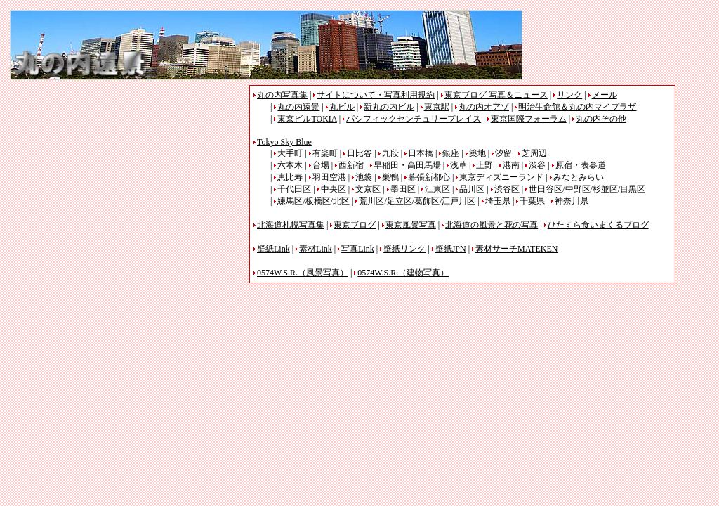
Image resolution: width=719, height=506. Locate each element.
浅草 (458, 165)
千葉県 (532, 201)
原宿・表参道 (580, 165)
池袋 (363, 177)
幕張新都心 (429, 177)
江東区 (437, 189)
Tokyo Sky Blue (284, 142)
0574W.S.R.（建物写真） (403, 273)
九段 (390, 153)
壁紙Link (273, 249)
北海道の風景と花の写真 (491, 225)
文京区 (368, 189)
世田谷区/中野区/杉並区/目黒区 (587, 189)
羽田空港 (329, 177)
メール (604, 95)
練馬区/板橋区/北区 (313, 201)
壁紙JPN (450, 249)
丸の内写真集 (282, 95)
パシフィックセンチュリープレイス (413, 119)
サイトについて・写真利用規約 (376, 95)
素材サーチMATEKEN (516, 249)
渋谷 (537, 165)
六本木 (290, 165)
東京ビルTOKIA (306, 119)
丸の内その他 (601, 119)
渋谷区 (507, 189)
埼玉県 (497, 201)
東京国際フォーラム (529, 119)
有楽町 (325, 153)
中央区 (333, 189)
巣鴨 (390, 177)
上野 (484, 165)
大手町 (290, 153)
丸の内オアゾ (484, 107)
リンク (569, 95)
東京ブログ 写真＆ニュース (496, 95)
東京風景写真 (410, 225)
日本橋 (420, 153)
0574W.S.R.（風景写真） (302, 273)
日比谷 (359, 153)
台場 (320, 165)
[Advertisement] (128, 183)
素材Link (315, 249)
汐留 (503, 153)
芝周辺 (534, 153)
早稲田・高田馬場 (407, 165)
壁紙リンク (404, 249)
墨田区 (403, 189)
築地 (477, 153)
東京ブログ (355, 225)
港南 (511, 165)
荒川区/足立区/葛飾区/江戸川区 (417, 201)
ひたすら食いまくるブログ (598, 225)
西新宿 (351, 165)
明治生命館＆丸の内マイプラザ (577, 107)
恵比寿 (290, 177)
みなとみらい (578, 177)
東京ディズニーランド (501, 177)
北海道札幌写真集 (290, 225)
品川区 (471, 189)
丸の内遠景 (298, 107)
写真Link (357, 249)
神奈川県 (571, 201)
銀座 (450, 153)
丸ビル (342, 107)
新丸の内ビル (389, 107)
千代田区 (294, 189)
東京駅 (436, 107)
